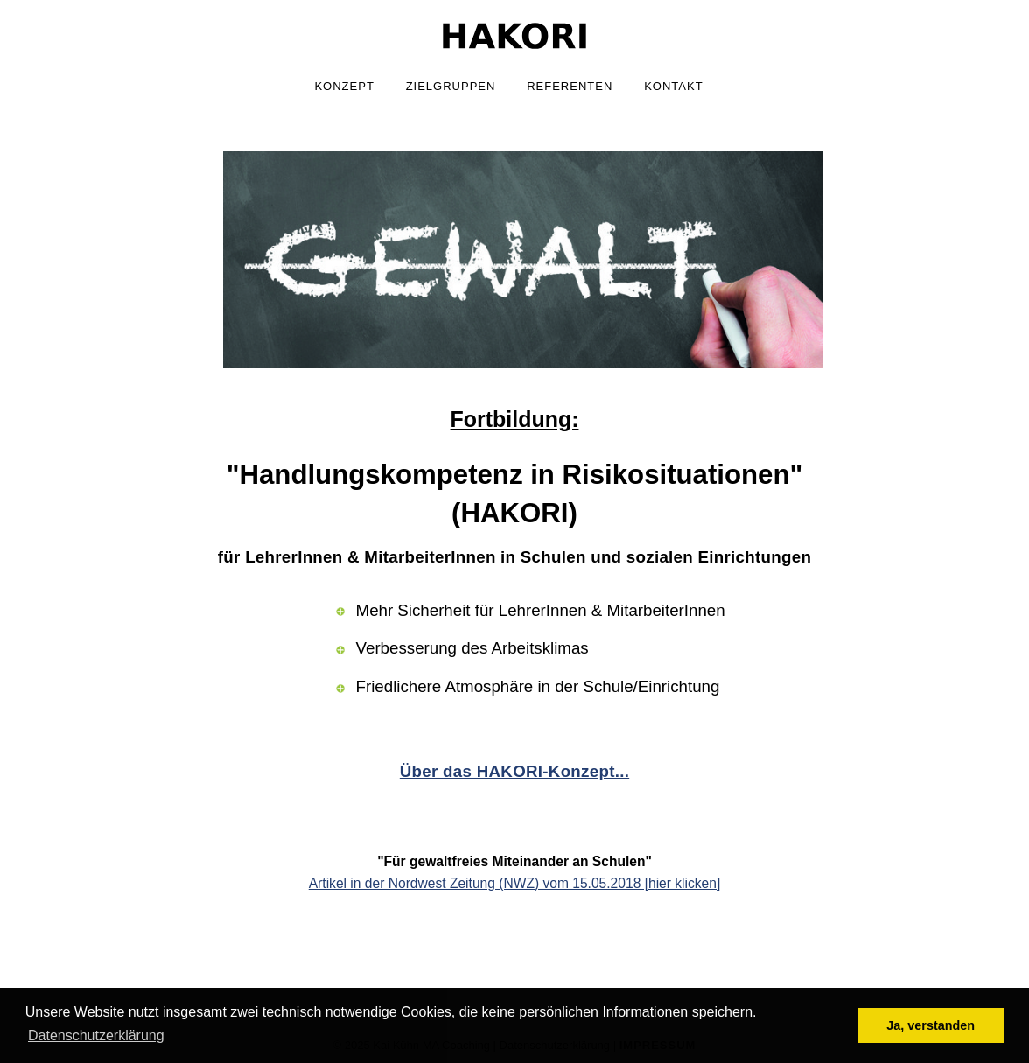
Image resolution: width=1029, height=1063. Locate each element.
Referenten (569, 86)
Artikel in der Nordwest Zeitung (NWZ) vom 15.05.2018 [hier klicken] (515, 883)
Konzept (344, 86)
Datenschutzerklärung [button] (96, 1035)
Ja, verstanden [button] (930, 1025)
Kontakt (673, 86)
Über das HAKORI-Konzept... (514, 771)
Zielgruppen (451, 86)
